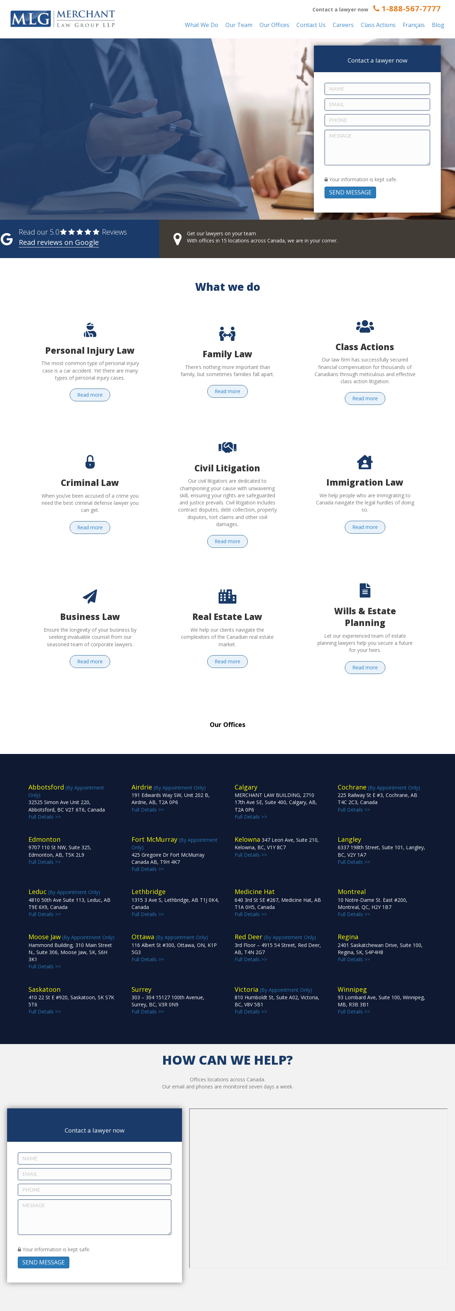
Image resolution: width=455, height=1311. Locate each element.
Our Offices (274, 25)
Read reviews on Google (59, 242)
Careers (343, 25)
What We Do (201, 25)
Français (414, 25)
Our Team (238, 25)
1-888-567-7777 (407, 8)
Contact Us (311, 25)
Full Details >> (276, 802)
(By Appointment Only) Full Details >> (66, 802)
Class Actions (378, 25)
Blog (438, 25)
